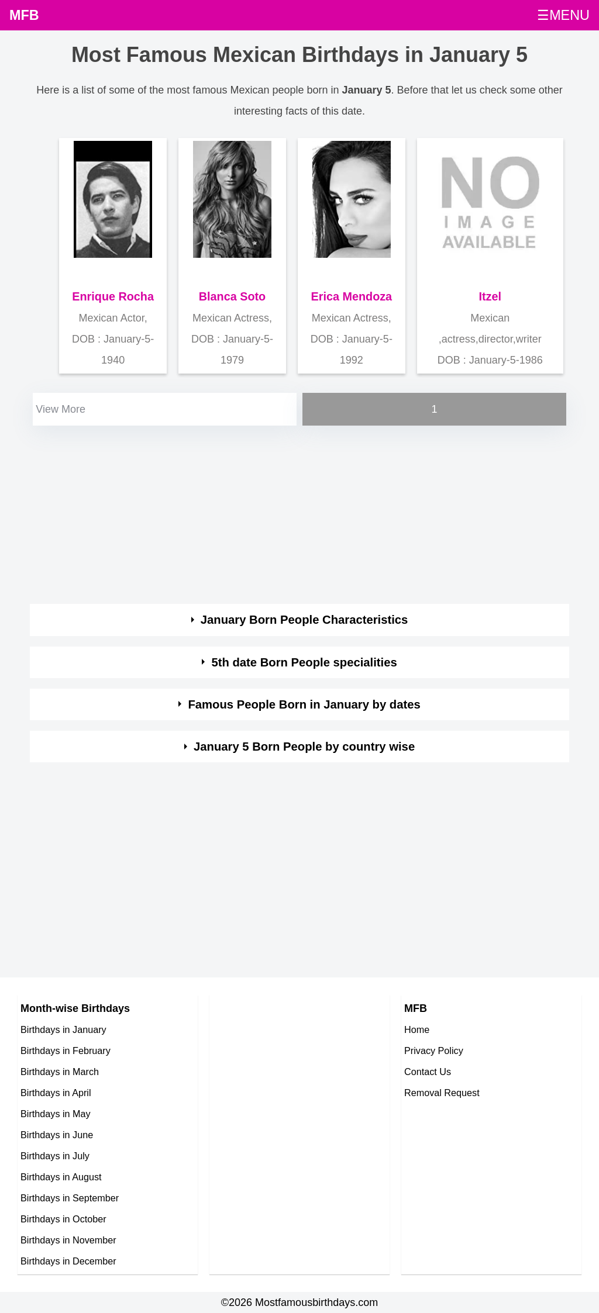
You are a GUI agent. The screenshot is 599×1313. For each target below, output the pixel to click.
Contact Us (427, 1071)
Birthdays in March (59, 1071)
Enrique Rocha (113, 296)
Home (416, 1029)
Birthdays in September (69, 1198)
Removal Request (442, 1092)
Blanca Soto (232, 296)
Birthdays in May (55, 1113)
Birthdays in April (55, 1092)
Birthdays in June (56, 1134)
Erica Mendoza (352, 296)
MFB (24, 15)
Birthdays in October (63, 1219)
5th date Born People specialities (304, 662)
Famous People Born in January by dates (304, 704)
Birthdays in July (54, 1155)
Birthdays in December (68, 1261)
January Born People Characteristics (304, 619)
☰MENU (563, 15)
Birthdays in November (68, 1240)
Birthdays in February (65, 1050)
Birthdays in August (61, 1177)
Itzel (490, 296)
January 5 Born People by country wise (304, 746)
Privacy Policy (433, 1050)
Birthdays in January (63, 1029)
